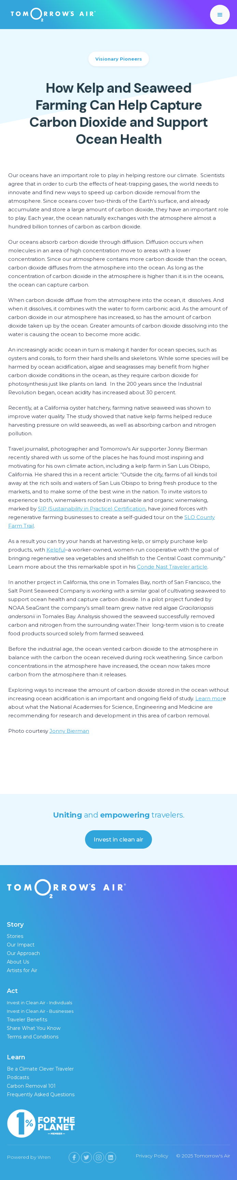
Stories (15, 936)
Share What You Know (33, 1028)
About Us (18, 962)
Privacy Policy (152, 1156)
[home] (51, 14)
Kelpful (55, 549)
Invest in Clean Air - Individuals (39, 1002)
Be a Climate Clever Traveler (40, 1069)
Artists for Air (22, 970)
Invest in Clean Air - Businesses (40, 1011)
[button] (220, 15)
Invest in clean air (118, 839)
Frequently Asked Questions (40, 1094)
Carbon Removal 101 (31, 1086)
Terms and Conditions (32, 1037)
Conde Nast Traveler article (172, 567)
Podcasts (18, 1077)
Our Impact (20, 945)
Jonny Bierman (69, 731)
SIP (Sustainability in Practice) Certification (91, 508)
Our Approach (23, 953)
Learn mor (209, 698)
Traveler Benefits (27, 1020)
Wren (44, 1157)
